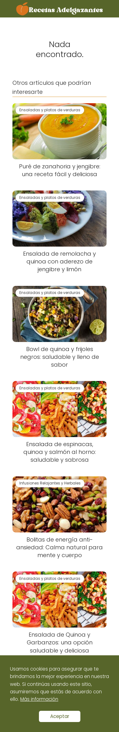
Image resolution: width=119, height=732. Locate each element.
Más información (39, 699)
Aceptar (59, 716)
